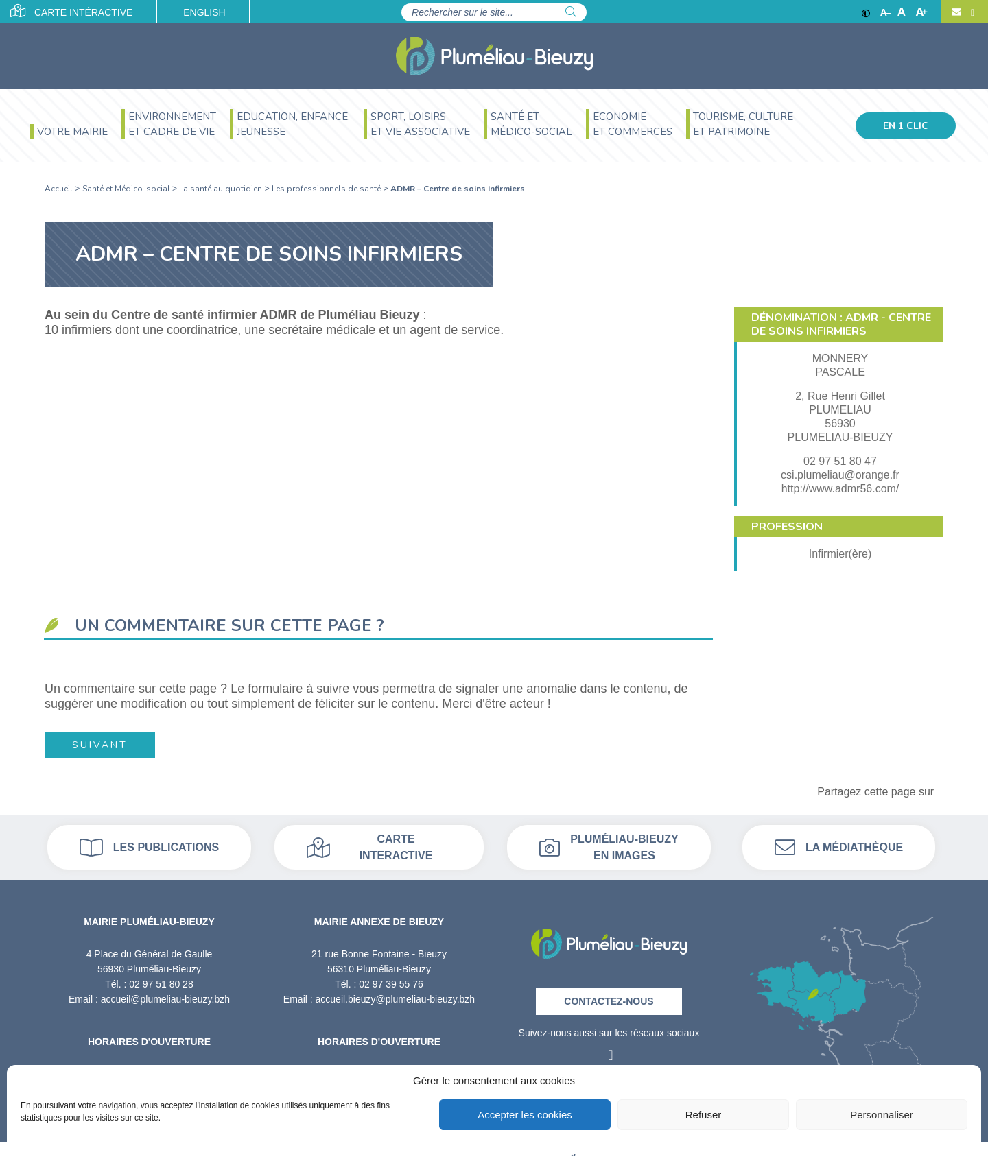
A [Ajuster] (901, 12)
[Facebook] (971, 12)
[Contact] (956, 12)
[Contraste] (866, 12)
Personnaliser (881, 1115)
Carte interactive (369, 847)
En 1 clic (905, 125)
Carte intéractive (71, 11)
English (204, 12)
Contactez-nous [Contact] (608, 1001)
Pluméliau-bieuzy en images (608, 847)
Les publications (149, 847)
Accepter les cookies (525, 1115)
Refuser (703, 1115)
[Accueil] (494, 56)
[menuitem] (69, 133)
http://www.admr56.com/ (840, 488)
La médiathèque (839, 847)
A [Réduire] (885, 12)
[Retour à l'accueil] (609, 939)
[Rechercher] (570, 12)
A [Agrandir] (921, 12)
